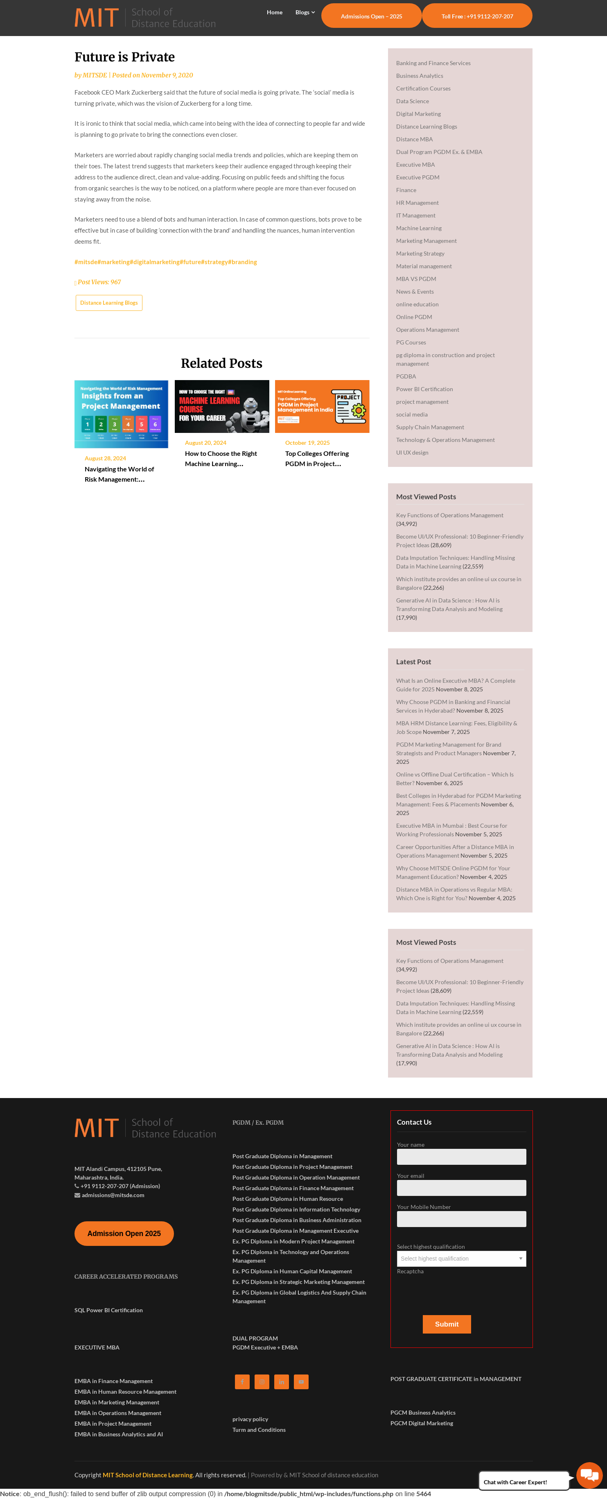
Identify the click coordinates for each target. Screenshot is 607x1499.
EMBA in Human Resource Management (125, 1391)
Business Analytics (419, 75)
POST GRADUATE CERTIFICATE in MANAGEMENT (455, 1378)
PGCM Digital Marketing (421, 1423)
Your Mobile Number (461, 1215)
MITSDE (95, 75)
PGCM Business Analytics (423, 1412)
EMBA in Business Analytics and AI (118, 1434)
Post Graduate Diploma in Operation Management (296, 1177)
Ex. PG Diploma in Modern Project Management (293, 1241)
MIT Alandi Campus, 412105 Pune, (118, 1168)
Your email (461, 1184)
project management (422, 401)
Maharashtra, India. (99, 1177)
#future (190, 261)
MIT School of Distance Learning (148, 1475)
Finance (406, 189)
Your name (461, 1153)
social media (412, 414)
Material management (424, 266)
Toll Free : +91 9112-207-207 (477, 16)
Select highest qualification (461, 1252)
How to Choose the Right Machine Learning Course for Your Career (221, 463)
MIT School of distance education (333, 1475)
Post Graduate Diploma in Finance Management (293, 1187)
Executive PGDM (418, 177)
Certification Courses (423, 88)
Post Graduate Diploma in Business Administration (296, 1219)
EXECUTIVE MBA (97, 1347)
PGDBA (406, 376)
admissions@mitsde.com (113, 1194)
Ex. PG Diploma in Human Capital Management (292, 1271)
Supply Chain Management (430, 426)
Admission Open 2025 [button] (124, 1234)
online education (417, 304)
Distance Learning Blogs (109, 302)
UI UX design (412, 452)
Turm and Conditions (259, 1429)
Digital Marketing (418, 113)
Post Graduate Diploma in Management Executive (295, 1230)
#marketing (113, 261)
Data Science (412, 100)
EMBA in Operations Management (117, 1412)
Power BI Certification (424, 388)
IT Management (416, 215)
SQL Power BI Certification (108, 1310)
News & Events (415, 291)
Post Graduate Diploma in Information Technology (296, 1209)
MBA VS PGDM (416, 278)
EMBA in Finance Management (113, 1380)
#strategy (214, 261)
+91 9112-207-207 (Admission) (120, 1185)
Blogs (302, 12)
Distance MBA (414, 139)
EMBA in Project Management (112, 1423)
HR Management (417, 202)
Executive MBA (415, 164)
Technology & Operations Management (445, 439)
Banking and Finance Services (433, 62)
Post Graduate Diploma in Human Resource (287, 1198)
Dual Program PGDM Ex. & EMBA (439, 151)
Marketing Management (426, 240)
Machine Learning (419, 227)
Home (274, 12)
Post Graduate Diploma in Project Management (292, 1166)
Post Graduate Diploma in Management (282, 1156)
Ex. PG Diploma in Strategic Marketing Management (298, 1281)
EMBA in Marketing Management (116, 1402)
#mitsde (85, 261)
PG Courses (411, 342)
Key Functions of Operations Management (449, 515)
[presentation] (459, 1291)
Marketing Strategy (420, 253)
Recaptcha (461, 1287)
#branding (242, 261)
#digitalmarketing (155, 261)
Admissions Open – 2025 (371, 16)
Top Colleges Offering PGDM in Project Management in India (317, 463)
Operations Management (427, 329)
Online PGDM (414, 316)
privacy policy (250, 1418)
